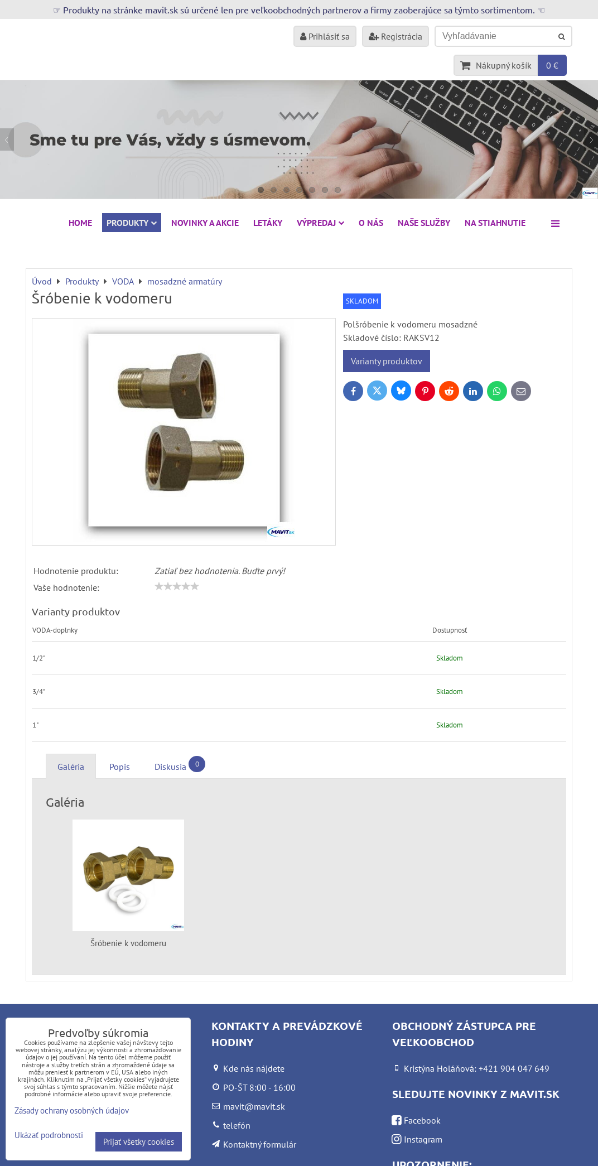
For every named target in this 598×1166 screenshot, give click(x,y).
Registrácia (395, 36)
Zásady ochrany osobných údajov (72, 1110)
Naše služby (424, 222)
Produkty (132, 222)
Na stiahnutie (495, 222)
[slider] (177, 586)
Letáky (267, 222)
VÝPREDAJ (320, 222)
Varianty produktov (386, 361)
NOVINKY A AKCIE (205, 222)
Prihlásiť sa (325, 36)
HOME (80, 222)
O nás (371, 222)
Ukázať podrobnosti (49, 1135)
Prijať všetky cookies (138, 1141)
